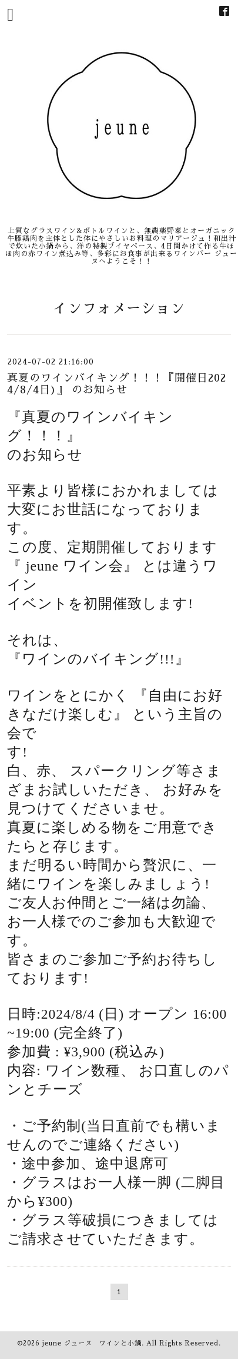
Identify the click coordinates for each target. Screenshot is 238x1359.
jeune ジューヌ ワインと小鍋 (92, 1343)
